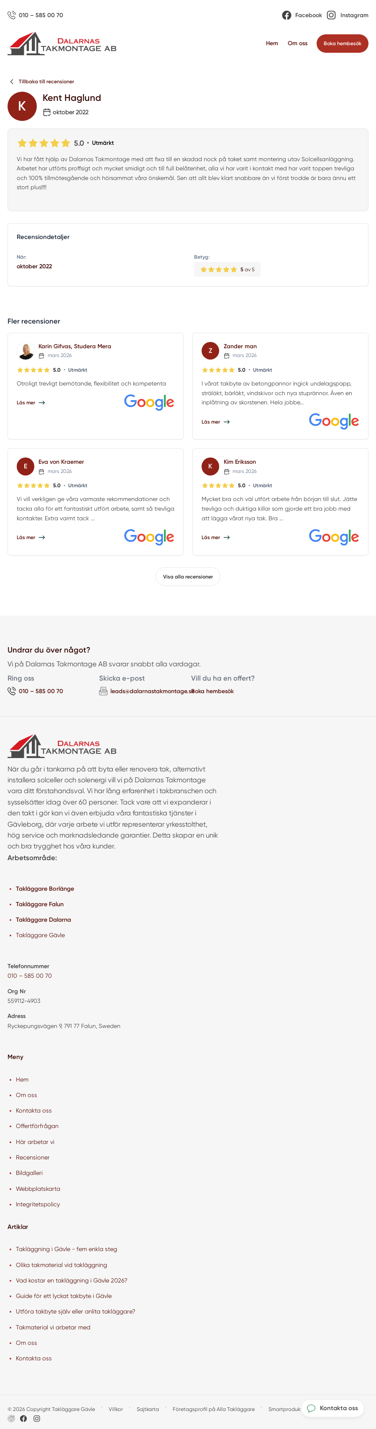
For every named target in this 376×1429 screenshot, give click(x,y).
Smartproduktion (289, 1409)
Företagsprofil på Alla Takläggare (214, 1409)
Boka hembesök (212, 691)
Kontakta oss (34, 1110)
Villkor (116, 1409)
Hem (272, 43)
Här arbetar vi (35, 1142)
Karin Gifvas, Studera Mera (74, 346)
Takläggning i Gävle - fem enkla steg (66, 1249)
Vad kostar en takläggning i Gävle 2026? (72, 1280)
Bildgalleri (29, 1172)
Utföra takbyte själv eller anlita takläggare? (76, 1311)
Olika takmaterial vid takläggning (61, 1265)
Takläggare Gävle (40, 935)
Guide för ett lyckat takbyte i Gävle (64, 1296)
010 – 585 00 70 (30, 975)
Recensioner (33, 1157)
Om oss (297, 43)
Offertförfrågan (37, 1126)
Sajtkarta (148, 1409)
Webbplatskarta (38, 1188)
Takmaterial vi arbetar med (53, 1327)
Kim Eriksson (240, 461)
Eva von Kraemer (61, 461)
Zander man (240, 346)
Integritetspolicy (38, 1204)
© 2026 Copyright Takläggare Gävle (51, 1409)
